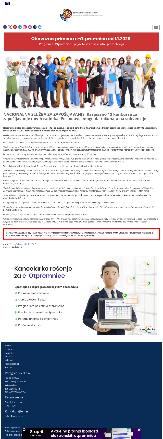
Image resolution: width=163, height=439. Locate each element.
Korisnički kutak (12, 363)
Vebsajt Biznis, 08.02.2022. (22, 244)
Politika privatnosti (13, 427)
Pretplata (9, 356)
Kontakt (8, 367)
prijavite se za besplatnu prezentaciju (99, 44)
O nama (8, 349)
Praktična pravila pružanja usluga (20, 434)
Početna (8, 345)
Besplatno (9, 353)
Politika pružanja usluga (16, 431)
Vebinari (9, 360)
